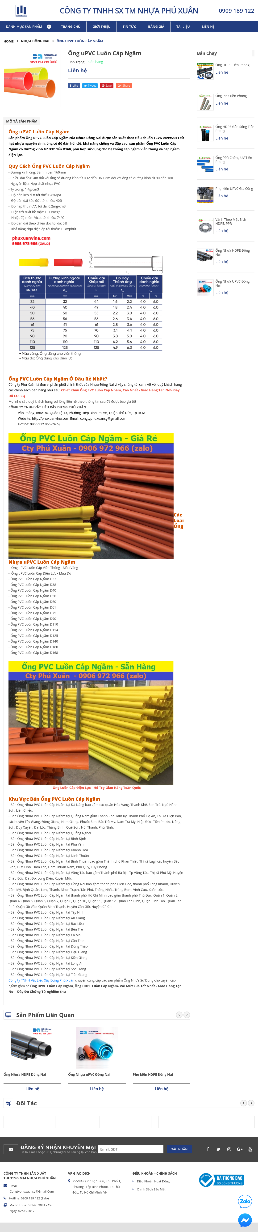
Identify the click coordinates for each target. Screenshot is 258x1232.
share (124, 86)
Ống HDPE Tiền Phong (233, 65)
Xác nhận (179, 1149)
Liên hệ (208, 26)
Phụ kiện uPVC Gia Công (234, 188)
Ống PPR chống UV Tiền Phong (234, 159)
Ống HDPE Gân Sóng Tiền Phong (235, 128)
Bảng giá (156, 26)
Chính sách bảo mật (150, 1189)
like (74, 86)
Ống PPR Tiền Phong (231, 95)
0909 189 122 (236, 10)
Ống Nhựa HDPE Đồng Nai (25, 1074)
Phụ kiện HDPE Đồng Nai (153, 1074)
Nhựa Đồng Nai (35, 41)
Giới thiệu (101, 26)
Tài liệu (183, 26)
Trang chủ (70, 26)
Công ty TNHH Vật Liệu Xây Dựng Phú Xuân (41, 980)
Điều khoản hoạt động (153, 1181)
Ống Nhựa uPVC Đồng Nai (89, 1074)
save (107, 86)
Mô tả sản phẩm (21, 121)
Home (9, 41)
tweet (90, 86)
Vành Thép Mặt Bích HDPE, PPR (231, 221)
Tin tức (129, 26)
